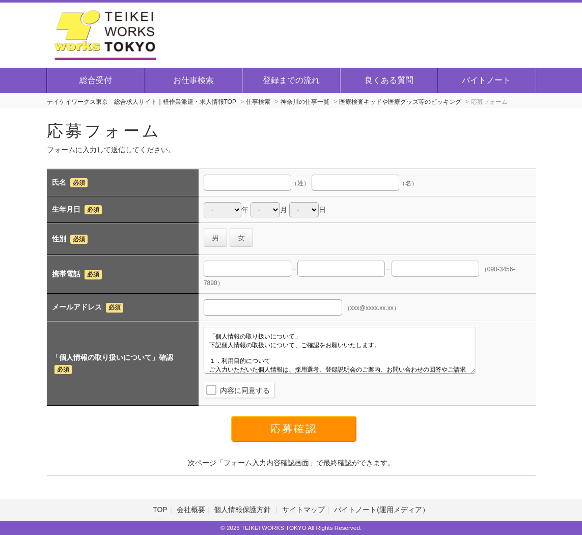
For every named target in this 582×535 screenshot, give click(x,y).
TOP (160, 509)
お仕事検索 (193, 80)
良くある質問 (389, 80)
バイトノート (486, 80)
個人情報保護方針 (243, 509)
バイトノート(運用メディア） (381, 509)
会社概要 (191, 509)
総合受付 (95, 80)
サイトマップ (303, 509)
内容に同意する (245, 390)
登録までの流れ (291, 80)
